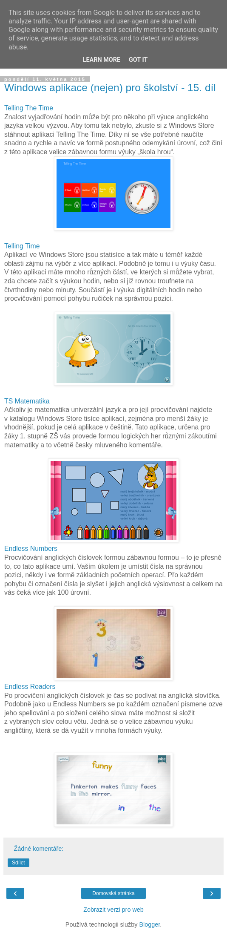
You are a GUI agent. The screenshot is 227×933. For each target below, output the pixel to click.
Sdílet (18, 863)
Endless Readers (30, 686)
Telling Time (22, 246)
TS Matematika (26, 401)
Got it (138, 59)
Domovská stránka (113, 893)
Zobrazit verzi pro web (113, 909)
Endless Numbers (30, 548)
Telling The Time (28, 108)
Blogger (149, 924)
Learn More (101, 59)
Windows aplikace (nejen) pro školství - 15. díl (110, 87)
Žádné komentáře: (38, 848)
